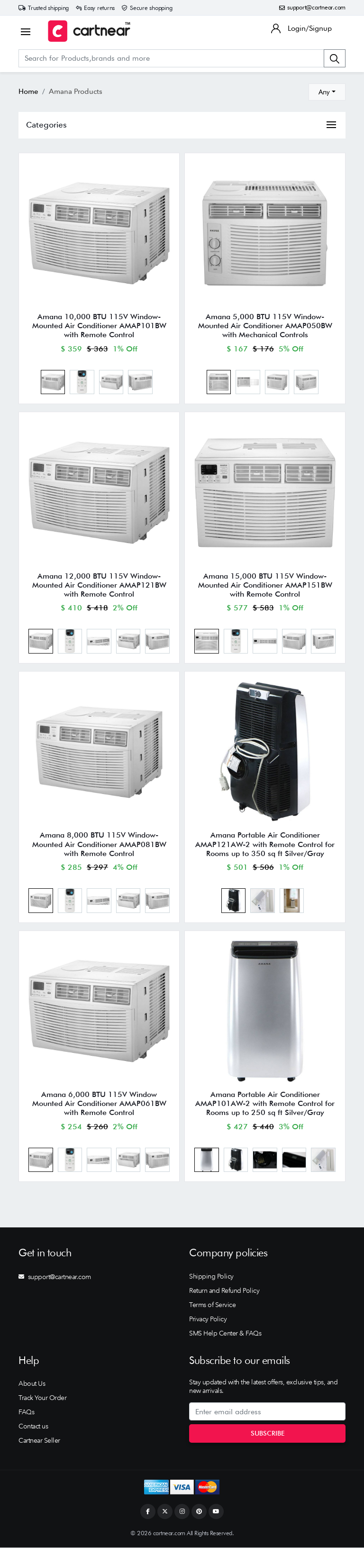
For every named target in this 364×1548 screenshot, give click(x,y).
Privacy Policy (208, 1320)
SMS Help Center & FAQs (225, 1334)
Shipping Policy (211, 1277)
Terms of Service (212, 1305)
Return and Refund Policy (224, 1291)
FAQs (26, 1413)
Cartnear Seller (39, 1441)
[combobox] (327, 92)
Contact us (33, 1427)
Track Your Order (42, 1398)
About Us (31, 1384)
